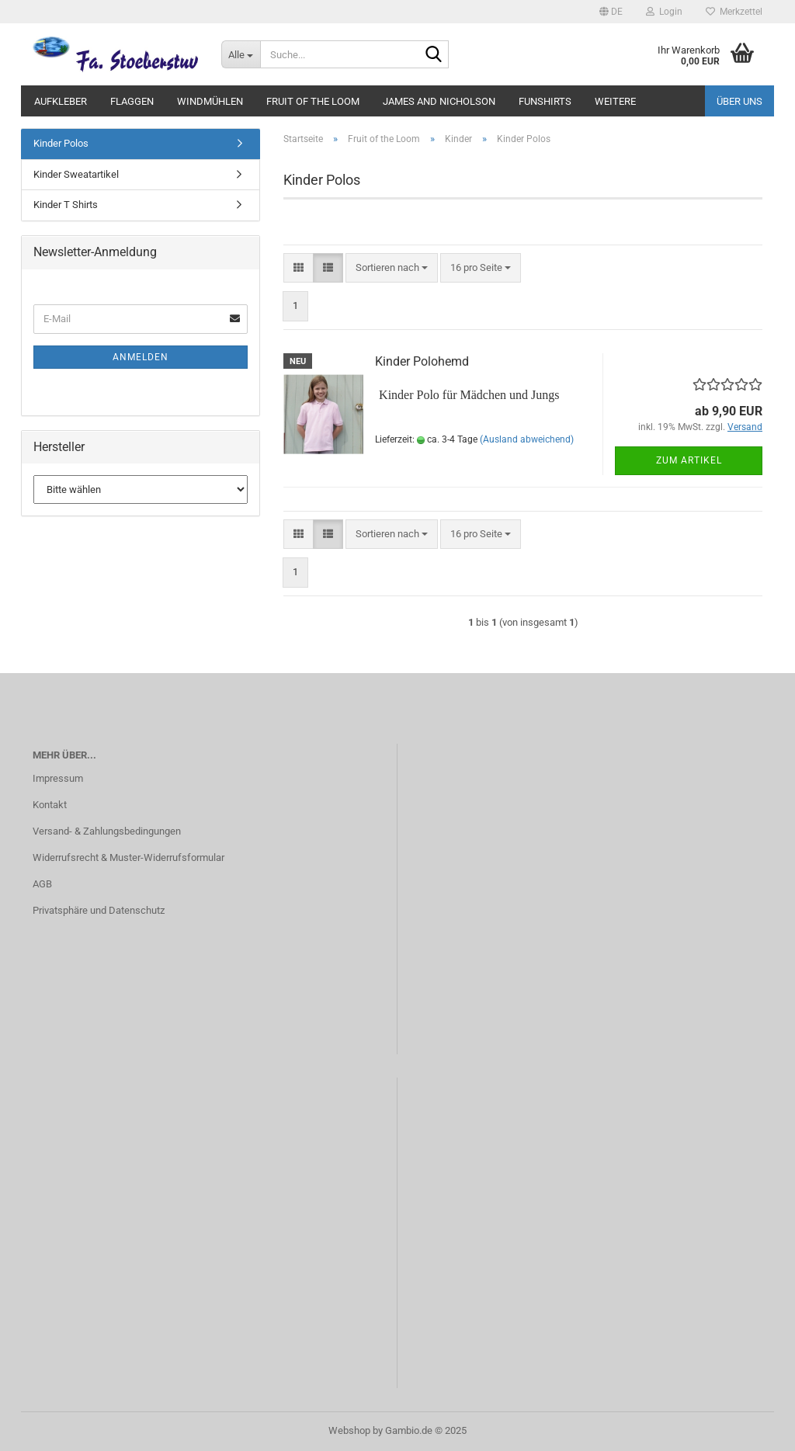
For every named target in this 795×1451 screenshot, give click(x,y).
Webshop (349, 1430)
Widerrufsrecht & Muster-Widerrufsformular (128, 857)
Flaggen (132, 101)
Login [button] (664, 11)
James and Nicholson (439, 101)
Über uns (739, 101)
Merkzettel (734, 11)
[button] (611, 11)
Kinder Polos (61, 143)
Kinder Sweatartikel (76, 174)
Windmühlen (210, 101)
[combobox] (391, 268)
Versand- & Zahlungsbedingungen (107, 831)
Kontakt (50, 805)
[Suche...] (240, 54)
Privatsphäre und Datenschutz (99, 910)
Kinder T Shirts (65, 204)
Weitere (615, 101)
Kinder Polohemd (422, 361)
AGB (42, 884)
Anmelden (140, 357)
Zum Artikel (689, 460)
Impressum (58, 778)
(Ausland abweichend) (527, 439)
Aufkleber (60, 101)
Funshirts (545, 101)
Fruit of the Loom (312, 101)
